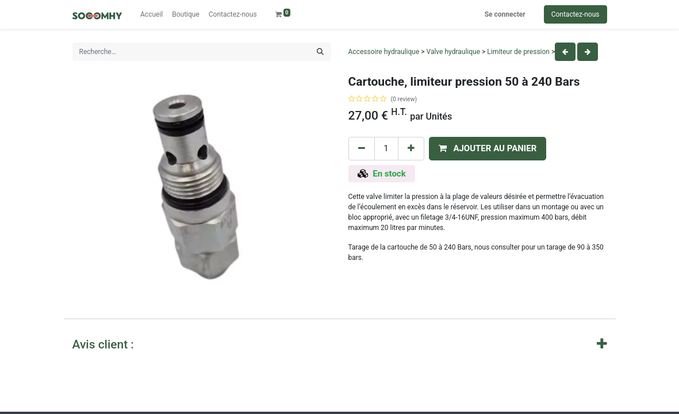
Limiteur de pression (518, 52)
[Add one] (411, 148)
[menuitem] (151, 14)
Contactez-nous (575, 14)
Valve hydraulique (453, 52)
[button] (488, 148)
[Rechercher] (320, 52)
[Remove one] (361, 148)
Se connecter (505, 14)
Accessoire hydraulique (384, 52)
